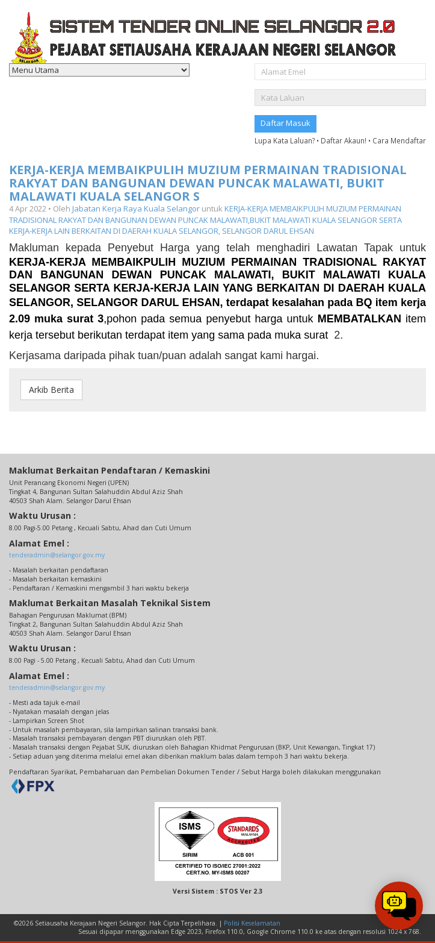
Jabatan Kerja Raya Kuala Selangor (136, 208)
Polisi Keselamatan (252, 923)
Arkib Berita (51, 389)
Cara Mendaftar (399, 140)
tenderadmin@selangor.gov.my (57, 555)
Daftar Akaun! (343, 140)
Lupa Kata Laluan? (285, 140)
